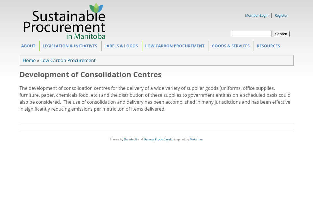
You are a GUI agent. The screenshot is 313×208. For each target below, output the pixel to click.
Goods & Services (230, 47)
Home (29, 60)
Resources (267, 47)
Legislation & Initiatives (69, 47)
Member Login (257, 15)
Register (281, 15)
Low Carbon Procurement (173, 47)
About (27, 47)
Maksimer (196, 139)
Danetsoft (130, 139)
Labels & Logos (120, 47)
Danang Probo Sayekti (158, 139)
